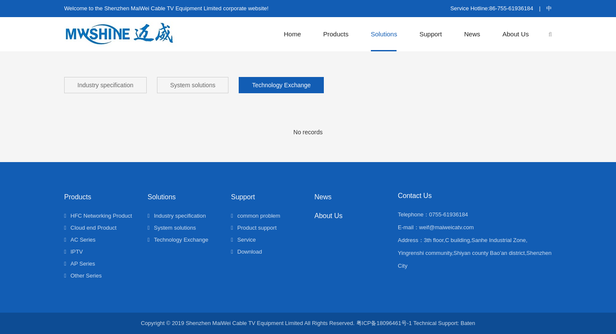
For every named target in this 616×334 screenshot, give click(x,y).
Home (292, 34)
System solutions (193, 85)
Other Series (83, 275)
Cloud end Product (90, 228)
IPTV (73, 251)
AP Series (79, 263)
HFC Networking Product (98, 216)
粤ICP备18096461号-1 (384, 323)
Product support (254, 228)
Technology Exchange (281, 85)
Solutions (384, 34)
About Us (516, 34)
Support (430, 34)
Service (243, 239)
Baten (468, 323)
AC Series (79, 239)
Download (246, 251)
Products (336, 34)
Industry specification (105, 85)
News (472, 34)
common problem (255, 216)
